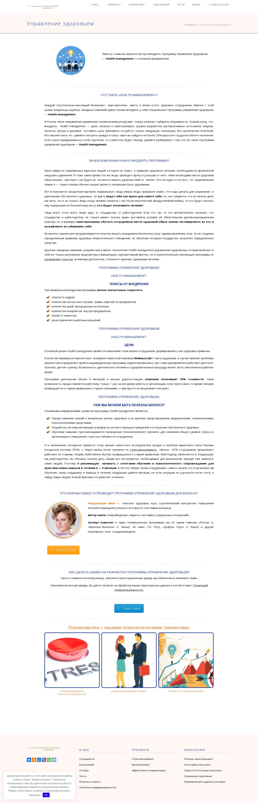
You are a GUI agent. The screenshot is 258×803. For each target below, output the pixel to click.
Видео (201, 6)
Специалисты (87, 759)
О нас (111, 6)
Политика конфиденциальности (97, 787)
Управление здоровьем (198, 776)
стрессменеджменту (143, 449)
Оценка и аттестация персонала (203, 770)
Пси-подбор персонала (197, 764)
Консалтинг (149, 6)
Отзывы (84, 770)
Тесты (188, 6)
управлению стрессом (58, 259)
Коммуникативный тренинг (129, 691)
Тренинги (128, 6)
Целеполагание (141, 764)
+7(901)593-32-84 (221, 6)
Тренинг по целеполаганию (186, 691)
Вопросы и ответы (90, 781)
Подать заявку (129, 608)
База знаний (171, 6)
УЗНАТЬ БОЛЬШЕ (63, 550)
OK (46, 795)
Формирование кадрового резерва (204, 781)
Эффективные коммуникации (149, 770)
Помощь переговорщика (198, 759)
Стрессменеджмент (143, 759)
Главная (190, 24)
